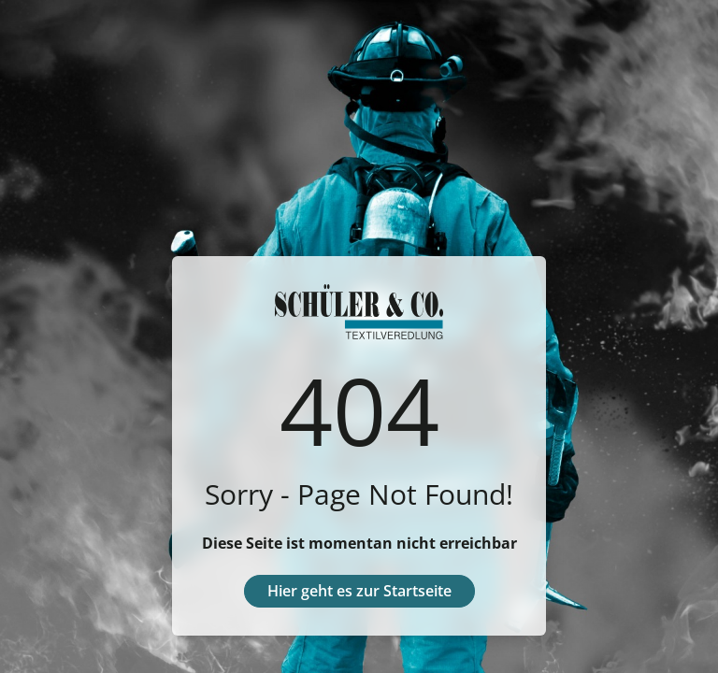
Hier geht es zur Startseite (359, 590)
